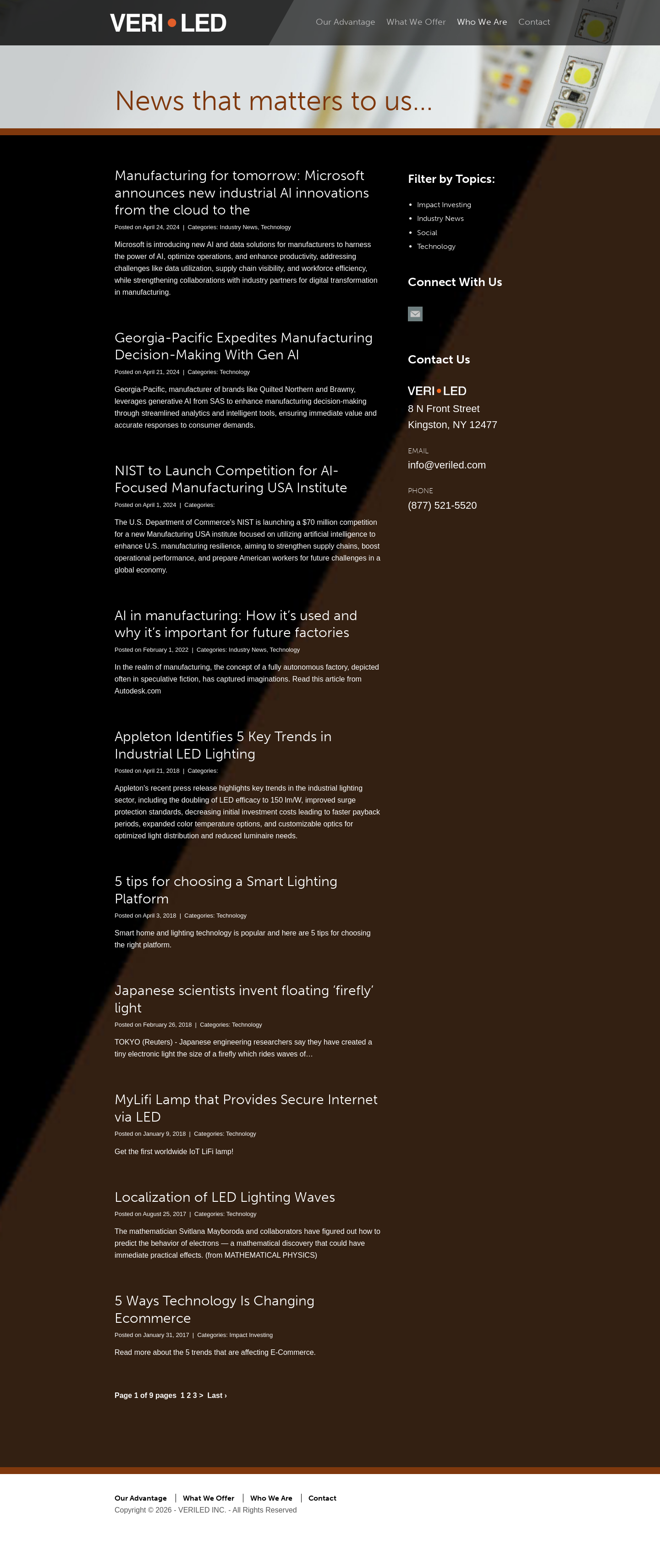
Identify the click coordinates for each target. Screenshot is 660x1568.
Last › (217, 1395)
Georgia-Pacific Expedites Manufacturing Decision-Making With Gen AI (244, 346)
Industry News (239, 227)
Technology (276, 227)
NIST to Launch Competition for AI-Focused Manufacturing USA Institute (231, 479)
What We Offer (416, 22)
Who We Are (482, 22)
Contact (534, 22)
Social (427, 232)
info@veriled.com (447, 465)
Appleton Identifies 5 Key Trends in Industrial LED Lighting (223, 745)
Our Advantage (345, 22)
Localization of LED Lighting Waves (225, 1197)
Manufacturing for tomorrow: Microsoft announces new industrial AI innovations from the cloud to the (242, 192)
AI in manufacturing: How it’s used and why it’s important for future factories (236, 624)
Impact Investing (251, 1334)
